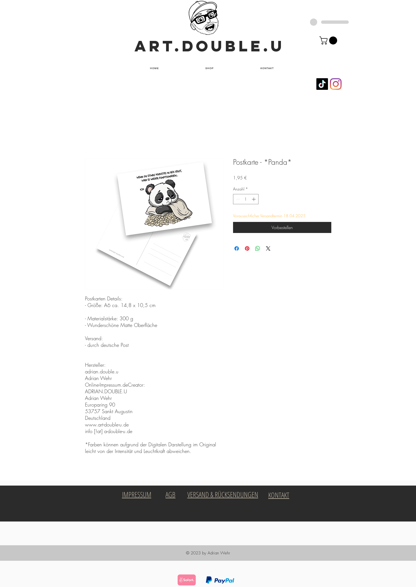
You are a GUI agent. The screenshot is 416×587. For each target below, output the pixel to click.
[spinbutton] (246, 199)
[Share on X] (268, 248)
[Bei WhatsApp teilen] (257, 248)
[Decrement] (237, 199)
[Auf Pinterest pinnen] (247, 248)
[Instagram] (336, 84)
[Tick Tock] (322, 84)
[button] (209, 68)
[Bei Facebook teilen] (236, 248)
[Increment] (254, 199)
